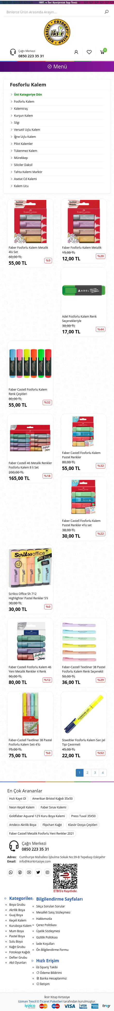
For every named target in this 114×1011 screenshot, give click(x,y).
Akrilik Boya (17, 910)
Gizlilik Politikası (47, 937)
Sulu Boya (16, 941)
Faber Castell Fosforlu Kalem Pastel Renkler (81, 455)
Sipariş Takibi (47, 967)
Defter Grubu (18, 957)
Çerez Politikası (46, 925)
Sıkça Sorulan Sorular (50, 906)
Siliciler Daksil (23, 165)
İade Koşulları (45, 944)
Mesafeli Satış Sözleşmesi (53, 912)
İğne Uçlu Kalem (25, 137)
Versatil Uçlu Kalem (27, 130)
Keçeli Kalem (17, 920)
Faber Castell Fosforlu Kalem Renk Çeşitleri (28, 391)
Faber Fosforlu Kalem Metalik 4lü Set (28, 250)
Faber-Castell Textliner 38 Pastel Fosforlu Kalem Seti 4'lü (30, 742)
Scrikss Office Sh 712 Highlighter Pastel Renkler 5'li (28, 596)
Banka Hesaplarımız (51, 978)
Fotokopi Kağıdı (19, 952)
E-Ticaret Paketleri (50, 1001)
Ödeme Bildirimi (49, 973)
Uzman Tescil (27, 1001)
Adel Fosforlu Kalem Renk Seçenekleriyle (79, 318)
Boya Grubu (17, 905)
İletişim (43, 984)
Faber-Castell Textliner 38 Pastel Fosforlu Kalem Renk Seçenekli (83, 669)
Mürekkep (21, 158)
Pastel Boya (17, 936)
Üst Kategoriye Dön (26, 94)
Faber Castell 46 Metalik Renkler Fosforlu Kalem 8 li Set (30, 465)
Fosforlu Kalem (24, 101)
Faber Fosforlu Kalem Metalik (82, 248)
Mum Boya (16, 931)
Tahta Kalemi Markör (28, 172)
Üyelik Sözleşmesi (48, 931)
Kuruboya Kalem (20, 926)
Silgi (16, 123)
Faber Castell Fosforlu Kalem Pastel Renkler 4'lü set (81, 523)
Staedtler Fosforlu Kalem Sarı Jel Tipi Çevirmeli (83, 742)
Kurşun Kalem (23, 116)
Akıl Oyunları (17, 963)
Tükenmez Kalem (25, 151)
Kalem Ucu (21, 186)
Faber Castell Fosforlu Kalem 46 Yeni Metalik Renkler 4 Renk (30, 669)
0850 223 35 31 (31, 55)
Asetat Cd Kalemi (25, 179)
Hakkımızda (44, 919)
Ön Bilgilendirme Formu (52, 950)
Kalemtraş (21, 109)
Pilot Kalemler (23, 144)
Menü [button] (57, 66)
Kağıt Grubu (17, 947)
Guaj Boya (16, 915)
